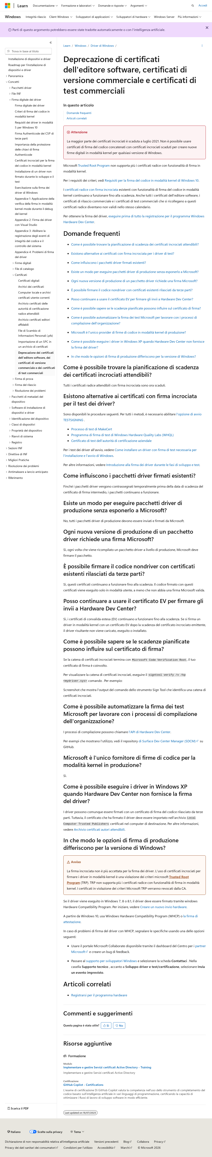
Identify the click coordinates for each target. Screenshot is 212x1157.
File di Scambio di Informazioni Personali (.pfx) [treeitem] (35, 333)
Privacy (158, 1142)
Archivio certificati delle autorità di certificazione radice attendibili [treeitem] (33, 308)
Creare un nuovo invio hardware (163, 907)
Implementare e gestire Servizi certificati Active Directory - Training (107, 1067)
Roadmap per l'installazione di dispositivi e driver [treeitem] (27, 67)
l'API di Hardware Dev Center (149, 732)
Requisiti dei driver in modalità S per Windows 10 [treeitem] (34, 125)
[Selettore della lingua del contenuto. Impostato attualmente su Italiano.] (14, 1132)
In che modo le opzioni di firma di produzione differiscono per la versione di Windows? (133, 356)
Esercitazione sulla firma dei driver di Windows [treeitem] (32, 190)
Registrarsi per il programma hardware (99, 995)
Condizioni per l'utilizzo (78, 1148)
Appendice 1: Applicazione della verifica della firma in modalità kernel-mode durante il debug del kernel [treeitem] (34, 206)
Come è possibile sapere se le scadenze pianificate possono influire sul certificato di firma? (136, 308)
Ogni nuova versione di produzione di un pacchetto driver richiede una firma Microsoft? (134, 281)
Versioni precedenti (106, 1142)
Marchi (125, 1148)
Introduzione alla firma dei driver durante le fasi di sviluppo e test (152, 464)
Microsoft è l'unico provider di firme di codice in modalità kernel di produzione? (128, 332)
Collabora (143, 1142)
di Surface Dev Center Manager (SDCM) (167, 741)
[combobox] (28, 51)
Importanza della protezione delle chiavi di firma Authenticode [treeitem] (32, 149)
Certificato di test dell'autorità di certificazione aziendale (111, 440)
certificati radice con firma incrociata (91, 189)
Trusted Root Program (94, 165)
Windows (80, 46)
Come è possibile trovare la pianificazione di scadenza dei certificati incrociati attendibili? (135, 244)
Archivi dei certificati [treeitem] (31, 287)
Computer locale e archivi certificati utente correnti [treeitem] (34, 295)
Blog (126, 1142)
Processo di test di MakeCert (91, 429)
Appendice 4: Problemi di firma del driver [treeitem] (34, 254)
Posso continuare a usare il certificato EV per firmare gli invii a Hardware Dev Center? (132, 299)
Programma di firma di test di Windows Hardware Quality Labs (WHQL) (122, 435)
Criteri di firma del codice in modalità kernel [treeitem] (32, 114)
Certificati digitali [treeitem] (28, 281)
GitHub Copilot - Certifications (83, 1085)
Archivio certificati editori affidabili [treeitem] (34, 322)
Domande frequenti (79, 113)
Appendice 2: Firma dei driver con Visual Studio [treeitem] (33, 222)
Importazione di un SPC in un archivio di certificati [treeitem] (34, 344)
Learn (66, 46)
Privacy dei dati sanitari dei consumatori (30, 1148)
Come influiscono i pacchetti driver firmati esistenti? (108, 262)
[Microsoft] (7, 5)
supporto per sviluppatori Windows (111, 961)
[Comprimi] (50, 42)
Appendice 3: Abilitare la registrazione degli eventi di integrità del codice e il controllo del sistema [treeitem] (32, 238)
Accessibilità (105, 1148)
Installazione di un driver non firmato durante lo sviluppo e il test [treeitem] (34, 176)
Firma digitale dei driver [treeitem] (30, 105)
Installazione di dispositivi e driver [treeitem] (29, 59)
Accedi (203, 5)
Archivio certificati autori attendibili (99, 829)
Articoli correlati (77, 118)
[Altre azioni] (202, 46)
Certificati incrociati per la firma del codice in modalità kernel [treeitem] (34, 163)
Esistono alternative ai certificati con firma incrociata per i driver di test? (122, 253)
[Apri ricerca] (193, 5)
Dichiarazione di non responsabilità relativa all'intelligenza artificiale (47, 1142)
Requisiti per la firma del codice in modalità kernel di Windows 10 (152, 180)
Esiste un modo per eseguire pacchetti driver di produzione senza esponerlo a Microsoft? (135, 271)
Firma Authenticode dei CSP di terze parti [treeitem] (34, 136)
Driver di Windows (102, 46)
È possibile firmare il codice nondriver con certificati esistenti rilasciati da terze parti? (132, 290)
